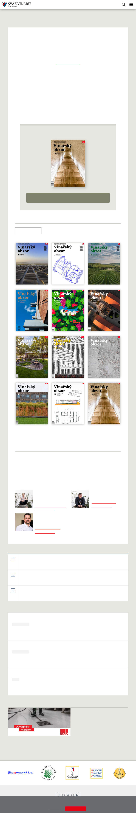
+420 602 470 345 (45, 510)
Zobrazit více (121, 551)
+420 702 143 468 (45, 532)
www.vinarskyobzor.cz (68, 63)
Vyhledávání (123, 4)
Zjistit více (55, 808)
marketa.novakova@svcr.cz (50, 506)
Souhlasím (75, 808)
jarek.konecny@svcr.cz (47, 528)
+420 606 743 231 (102, 506)
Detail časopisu (68, 197)
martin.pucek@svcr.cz (104, 502)
